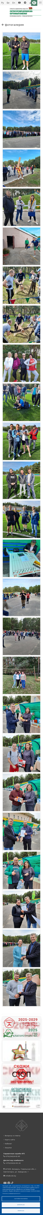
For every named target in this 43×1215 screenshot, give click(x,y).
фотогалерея (13, 25)
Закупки (7, 1148)
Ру (2, 2)
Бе (8, 2)
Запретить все (21, 1204)
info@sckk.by (10, 1176)
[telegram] (25, 2)
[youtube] (19, 2)
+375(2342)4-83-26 (13, 1163)
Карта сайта (9, 1140)
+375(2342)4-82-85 (12, 1156)
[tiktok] (30, 2)
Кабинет (7, 1144)
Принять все (21, 1210)
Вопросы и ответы (11, 1136)
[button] (21, 51)
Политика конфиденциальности (11, 1193)
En (13, 2)
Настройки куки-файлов (21, 1198)
